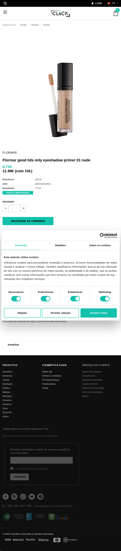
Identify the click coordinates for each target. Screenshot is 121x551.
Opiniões (13, 344)
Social (45, 388)
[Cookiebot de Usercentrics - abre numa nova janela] (102, 235)
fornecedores (49, 384)
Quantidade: (9, 201)
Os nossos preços (50, 380)
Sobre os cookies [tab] (100, 245)
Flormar (35, 25)
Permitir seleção (60, 312)
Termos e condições (51, 375)
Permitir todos (98, 312)
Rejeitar (22, 312)
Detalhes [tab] (60, 245)
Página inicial (9, 25)
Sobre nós (47, 371)
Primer (23, 25)
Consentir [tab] (21, 245)
